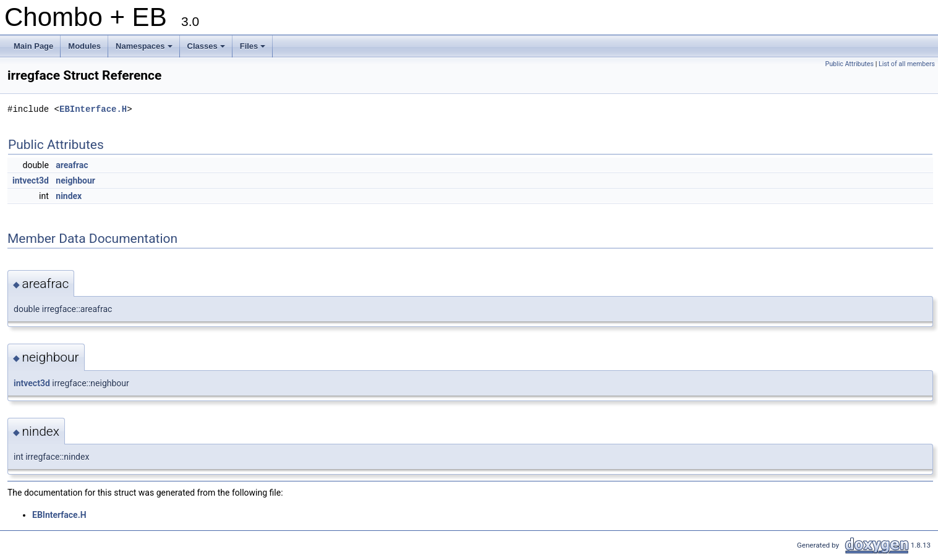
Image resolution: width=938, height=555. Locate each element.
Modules (84, 46)
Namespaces (145, 49)
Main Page (33, 46)
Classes (207, 49)
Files (254, 49)
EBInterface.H (93, 109)
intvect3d (30, 180)
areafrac (72, 165)
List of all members (907, 64)
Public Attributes (849, 64)
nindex (69, 196)
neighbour (75, 180)
